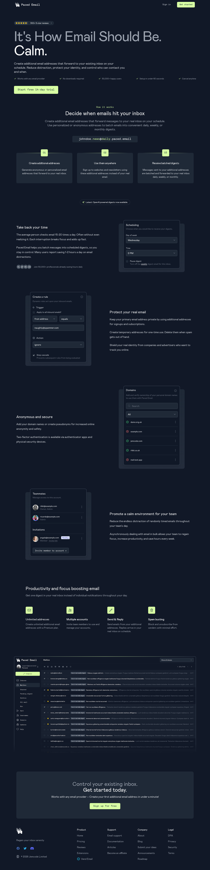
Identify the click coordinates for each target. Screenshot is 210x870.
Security (172, 847)
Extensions (83, 853)
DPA (170, 835)
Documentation (115, 841)
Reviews (81, 847)
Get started (186, 5)
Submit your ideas (147, 847)
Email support (114, 835)
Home (80, 835)
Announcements (146, 853)
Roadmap (142, 858)
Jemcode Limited (38, 856)
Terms (171, 853)
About (141, 835)
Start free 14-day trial (36, 90)
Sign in (166, 5)
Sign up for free (105, 806)
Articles (111, 847)
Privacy (172, 841)
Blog (140, 841)
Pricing (81, 841)
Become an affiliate (117, 853)
